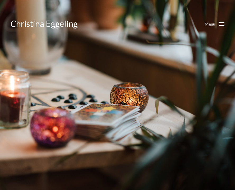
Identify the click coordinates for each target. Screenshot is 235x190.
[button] (214, 24)
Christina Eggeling (44, 24)
